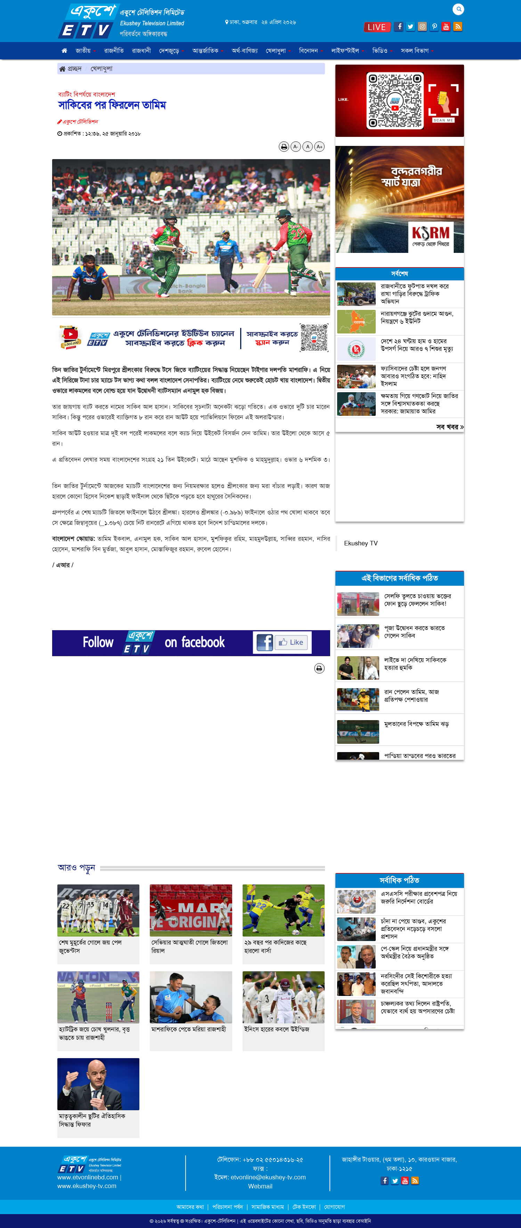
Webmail (260, 1186)
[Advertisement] (191, 775)
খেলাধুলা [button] (278, 51)
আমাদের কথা (191, 1207)
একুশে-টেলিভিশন (220, 1221)
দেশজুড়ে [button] (171, 51)
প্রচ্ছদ (70, 68)
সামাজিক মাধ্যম (268, 1207)
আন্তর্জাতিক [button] (208, 51)
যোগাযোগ (334, 1207)
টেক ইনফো (305, 1207)
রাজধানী (141, 51)
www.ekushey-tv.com (86, 1186)
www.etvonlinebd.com (87, 1177)
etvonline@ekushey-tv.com (268, 1177)
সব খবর (450, 426)
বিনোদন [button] (311, 51)
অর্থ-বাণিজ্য (245, 51)
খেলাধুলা (102, 68)
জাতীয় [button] (86, 51)
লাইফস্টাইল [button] (348, 51)
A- (295, 146)
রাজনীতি (114, 51)
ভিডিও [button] (383, 51)
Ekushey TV (361, 543)
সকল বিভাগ (417, 51)
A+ (320, 146)
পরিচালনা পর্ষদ (227, 1207)
